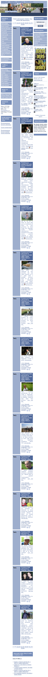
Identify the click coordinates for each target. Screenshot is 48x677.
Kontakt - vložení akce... (11, 11)
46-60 (26, 23)
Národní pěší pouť (5, 28)
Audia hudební (5, 83)
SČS (22, 3)
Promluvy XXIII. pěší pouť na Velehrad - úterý (25, 569)
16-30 (18, 23)
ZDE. (22, 633)
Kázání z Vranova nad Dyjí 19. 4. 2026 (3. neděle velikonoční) (22, 671)
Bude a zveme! (5, 26)
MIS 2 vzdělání (4, 77)
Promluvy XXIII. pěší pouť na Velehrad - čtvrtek (26, 495)
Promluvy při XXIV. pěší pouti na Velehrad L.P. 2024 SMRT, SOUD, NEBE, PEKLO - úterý (26, 418)
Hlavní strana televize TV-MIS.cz (5, 70)
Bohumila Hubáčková (25, 62)
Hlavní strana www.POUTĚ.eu (5, 24)
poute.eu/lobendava (6, 127)
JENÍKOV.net (5, 3)
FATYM (36, 43)
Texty (2, 41)
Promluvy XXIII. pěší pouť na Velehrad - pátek (26, 458)
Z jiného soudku (5, 47)
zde (2, 107)
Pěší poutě (4, 30)
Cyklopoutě (4, 32)
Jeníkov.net (37, 41)
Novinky (3, 72)
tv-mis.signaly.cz (5, 109)
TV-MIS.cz (20, 2)
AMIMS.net (4, 2)
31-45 (22, 23)
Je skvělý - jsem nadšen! (38, 110)
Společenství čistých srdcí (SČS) (39, 36)
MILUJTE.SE (15, 3)
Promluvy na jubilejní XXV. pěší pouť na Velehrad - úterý (26, 208)
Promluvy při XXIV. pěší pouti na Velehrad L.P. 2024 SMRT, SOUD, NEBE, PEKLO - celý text (26, 256)
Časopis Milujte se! (39, 33)
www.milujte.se (38, 80)
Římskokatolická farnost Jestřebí (5, 131)
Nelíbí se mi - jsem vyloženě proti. (38, 92)
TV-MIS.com (29, 2)
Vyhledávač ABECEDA (39, 45)
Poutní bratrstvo (5, 45)
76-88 (22, 24)
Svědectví (3, 43)
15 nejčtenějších (5, 58)
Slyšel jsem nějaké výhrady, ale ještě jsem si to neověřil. (40, 97)
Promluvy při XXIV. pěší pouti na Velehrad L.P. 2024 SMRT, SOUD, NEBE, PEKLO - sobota (26, 302)
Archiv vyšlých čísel (6, 97)
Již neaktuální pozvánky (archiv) (5, 50)
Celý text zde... (29, 59)
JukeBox (12, 2)
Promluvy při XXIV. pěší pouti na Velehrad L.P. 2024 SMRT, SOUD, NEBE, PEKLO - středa (26, 377)
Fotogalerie (4, 37)
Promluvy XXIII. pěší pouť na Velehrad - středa (26, 533)
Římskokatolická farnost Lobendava (6, 124)
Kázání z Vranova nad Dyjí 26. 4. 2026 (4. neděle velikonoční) (22, 662)
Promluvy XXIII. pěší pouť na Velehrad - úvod (25, 607)
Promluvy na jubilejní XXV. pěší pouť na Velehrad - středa (26, 165)
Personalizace (4, 60)
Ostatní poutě (4, 34)
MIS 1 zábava (4, 75)
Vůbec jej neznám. (36, 84)
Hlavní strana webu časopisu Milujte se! (6, 95)
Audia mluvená (5, 85)
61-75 (30, 23)
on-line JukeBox (38, 39)
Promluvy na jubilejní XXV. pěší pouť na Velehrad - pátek (26, 75)
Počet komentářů (24, 66)
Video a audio (4, 39)
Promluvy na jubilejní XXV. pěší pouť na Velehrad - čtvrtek (26, 120)
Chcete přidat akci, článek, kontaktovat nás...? (6, 54)
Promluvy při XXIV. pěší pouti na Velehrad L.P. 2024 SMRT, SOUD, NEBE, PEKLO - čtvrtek (26, 341)
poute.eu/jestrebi (5, 133)
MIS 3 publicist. (5, 79)
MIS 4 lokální (4, 81)
